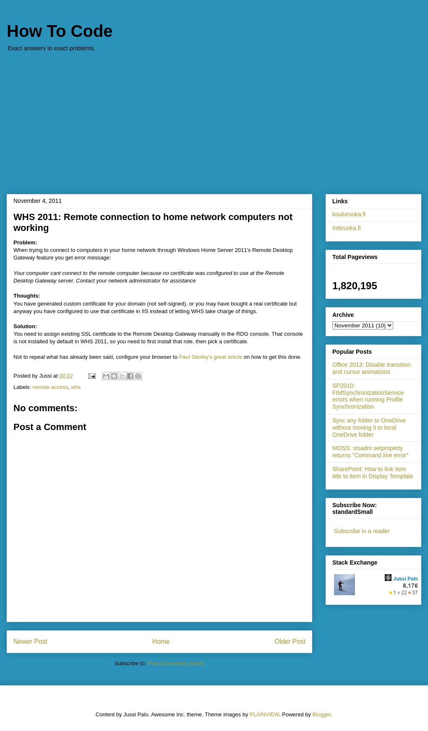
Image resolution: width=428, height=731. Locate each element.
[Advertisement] (214, 118)
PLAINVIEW (264, 714)
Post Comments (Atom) (176, 663)
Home (161, 641)
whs (76, 387)
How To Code (60, 31)
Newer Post (30, 641)
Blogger (322, 714)
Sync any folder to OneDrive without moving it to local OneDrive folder (369, 427)
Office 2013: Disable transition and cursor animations (371, 368)
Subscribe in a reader (362, 531)
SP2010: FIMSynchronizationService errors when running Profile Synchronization (368, 396)
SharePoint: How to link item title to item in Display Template (372, 473)
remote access (50, 387)
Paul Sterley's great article (211, 357)
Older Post (289, 641)
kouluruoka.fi (348, 214)
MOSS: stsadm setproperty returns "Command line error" (370, 452)
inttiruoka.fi (346, 228)
